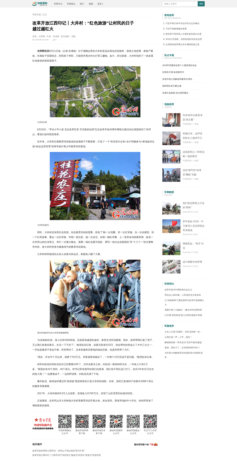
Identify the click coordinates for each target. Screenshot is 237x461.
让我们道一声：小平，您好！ (178, 337)
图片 (82, 4)
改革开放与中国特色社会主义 (178, 289)
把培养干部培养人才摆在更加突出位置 (183, 34)
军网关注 (58, 4)
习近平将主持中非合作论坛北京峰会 (182, 23)
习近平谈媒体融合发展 (176, 28)
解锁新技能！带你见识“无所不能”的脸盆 (183, 342)
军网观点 (71, 4)
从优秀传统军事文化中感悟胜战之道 (182, 44)
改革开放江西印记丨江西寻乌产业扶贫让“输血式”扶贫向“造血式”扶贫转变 (66, 455)
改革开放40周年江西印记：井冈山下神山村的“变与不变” (58, 450)
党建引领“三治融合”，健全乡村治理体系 (183, 310)
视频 (91, 4)
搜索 (201, 4)
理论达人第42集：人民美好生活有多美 (183, 295)
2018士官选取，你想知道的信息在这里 (184, 39)
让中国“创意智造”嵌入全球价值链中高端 (183, 315)
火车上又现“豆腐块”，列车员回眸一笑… (183, 332)
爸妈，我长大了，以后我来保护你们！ (183, 347)
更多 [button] (100, 4)
